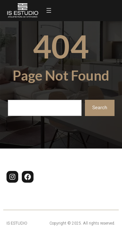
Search (99, 107)
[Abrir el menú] (49, 10)
